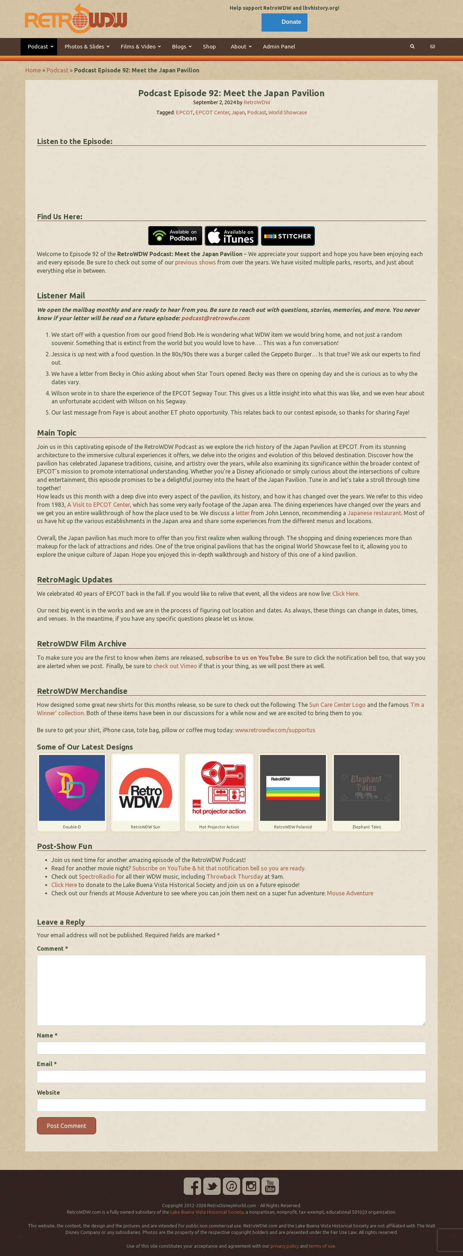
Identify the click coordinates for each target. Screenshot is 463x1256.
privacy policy (285, 1245)
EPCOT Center (212, 112)
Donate (291, 22)
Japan (238, 112)
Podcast (57, 70)
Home (33, 70)
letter (243, 513)
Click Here (345, 593)
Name (47, 1035)
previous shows (195, 262)
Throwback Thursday (235, 876)
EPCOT (184, 112)
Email (47, 1064)
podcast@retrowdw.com (215, 318)
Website (48, 1092)
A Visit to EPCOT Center (98, 504)
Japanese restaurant (374, 513)
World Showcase (287, 112)
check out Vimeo (175, 666)
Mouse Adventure (350, 893)
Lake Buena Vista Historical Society (206, 1211)
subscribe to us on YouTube (244, 657)
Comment (52, 948)
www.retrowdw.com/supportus (275, 730)
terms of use (322, 1245)
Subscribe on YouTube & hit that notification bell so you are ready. (219, 868)
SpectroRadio (97, 876)
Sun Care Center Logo (337, 704)
